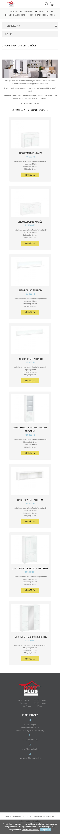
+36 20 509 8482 (33, 740)
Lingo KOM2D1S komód (31, 153)
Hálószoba (44, 12)
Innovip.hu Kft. (49, 817)
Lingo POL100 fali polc (31, 290)
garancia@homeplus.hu (32, 758)
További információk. (30, 830)
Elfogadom (45, 830)
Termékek (29, 12)
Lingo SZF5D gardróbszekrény (31, 637)
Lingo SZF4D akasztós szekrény (31, 568)
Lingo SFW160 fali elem (31, 499)
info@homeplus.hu (33, 749)
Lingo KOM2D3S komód (31, 221)
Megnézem (31, 175)
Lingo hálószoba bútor (42, 15)
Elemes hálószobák (15, 15)
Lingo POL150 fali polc (31, 358)
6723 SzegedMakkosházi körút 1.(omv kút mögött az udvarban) (33, 728)
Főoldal (14, 12)
